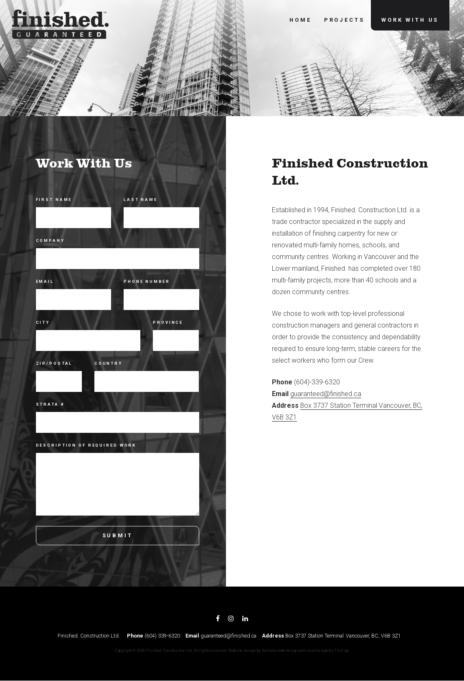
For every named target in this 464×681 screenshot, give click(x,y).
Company (50, 240)
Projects (344, 20)
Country (108, 363)
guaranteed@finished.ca (326, 394)
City (43, 322)
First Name (54, 199)
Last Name (140, 199)
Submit (117, 535)
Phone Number (147, 281)
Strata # (50, 404)
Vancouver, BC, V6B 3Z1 (373, 636)
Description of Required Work (86, 445)
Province (168, 322)
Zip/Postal (54, 363)
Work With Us (410, 20)
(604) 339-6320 (162, 636)
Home (300, 20)
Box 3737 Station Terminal (314, 636)
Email (45, 281)
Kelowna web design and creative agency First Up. (306, 650)
